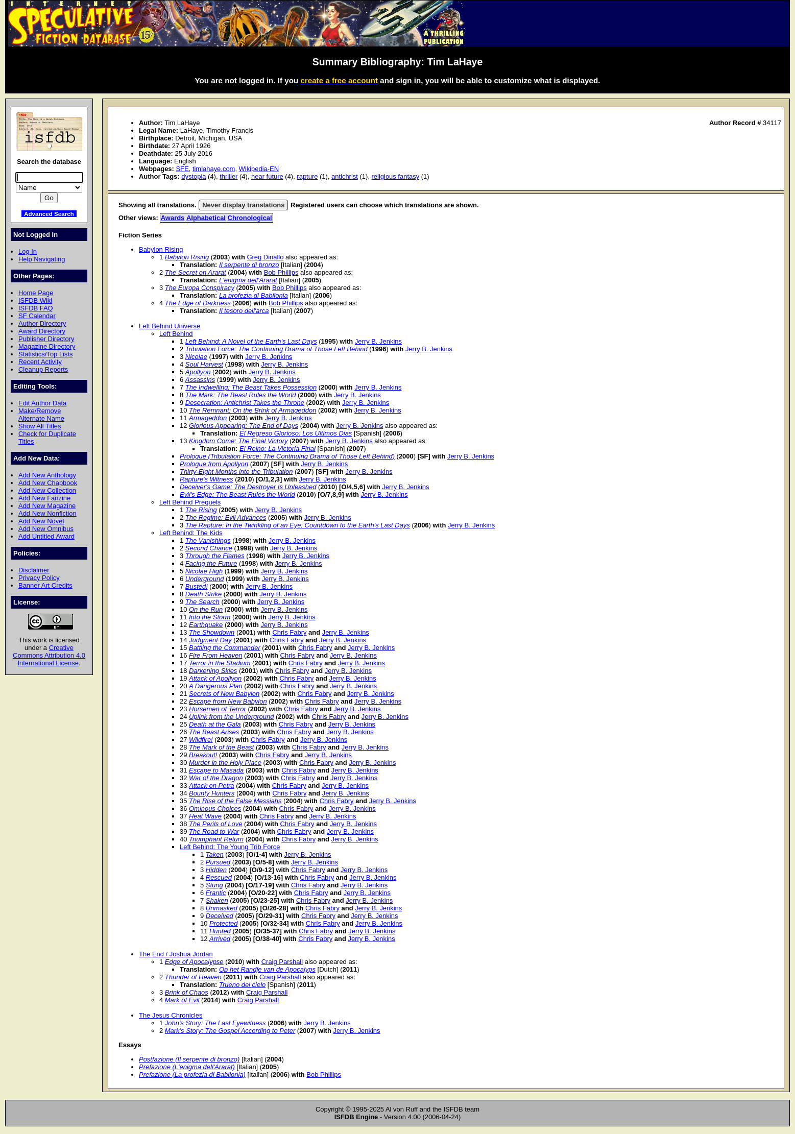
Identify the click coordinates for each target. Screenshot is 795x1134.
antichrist (344, 176)
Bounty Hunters (211, 793)
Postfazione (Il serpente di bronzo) (189, 1059)
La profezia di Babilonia (253, 295)
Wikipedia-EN (259, 169)
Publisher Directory (46, 339)
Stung (214, 885)
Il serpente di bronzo (249, 265)
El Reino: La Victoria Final (277, 448)
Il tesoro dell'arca (244, 311)
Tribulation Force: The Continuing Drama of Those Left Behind (276, 349)
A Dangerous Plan (216, 686)
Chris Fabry (290, 632)
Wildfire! (201, 739)
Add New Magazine (47, 506)
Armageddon (208, 418)
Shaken (217, 900)
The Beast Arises (214, 732)
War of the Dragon (216, 778)
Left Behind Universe (169, 326)
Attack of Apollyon (215, 678)
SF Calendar (37, 316)
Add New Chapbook (47, 483)
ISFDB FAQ (35, 308)
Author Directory (42, 323)
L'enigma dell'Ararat (248, 280)
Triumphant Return (216, 839)
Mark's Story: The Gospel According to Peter (230, 1030)
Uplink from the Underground (231, 716)
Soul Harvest (204, 364)
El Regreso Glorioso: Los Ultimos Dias (295, 433)
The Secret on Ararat (195, 272)
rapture (307, 176)
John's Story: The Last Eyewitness (215, 1023)
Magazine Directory (47, 346)
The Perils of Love (215, 824)
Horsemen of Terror (217, 709)
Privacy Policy (39, 578)
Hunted (220, 931)
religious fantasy (396, 176)
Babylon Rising (161, 249)
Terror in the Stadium (219, 663)
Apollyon (198, 372)
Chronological (250, 218)
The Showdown (211, 632)
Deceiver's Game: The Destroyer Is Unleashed (248, 487)
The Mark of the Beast (221, 747)
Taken (215, 854)
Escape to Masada (216, 770)
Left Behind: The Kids (191, 533)
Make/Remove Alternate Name (41, 414)
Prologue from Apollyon (214, 464)
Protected (223, 923)
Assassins (200, 379)
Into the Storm (209, 617)
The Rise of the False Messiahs (235, 801)
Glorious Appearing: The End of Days (243, 425)
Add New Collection (47, 490)
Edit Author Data (42, 403)
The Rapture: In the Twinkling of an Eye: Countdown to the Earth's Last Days (297, 525)
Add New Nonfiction (47, 513)
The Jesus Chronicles (171, 1015)
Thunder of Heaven (193, 977)
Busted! (196, 586)
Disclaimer (33, 570)
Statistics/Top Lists (45, 354)
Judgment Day (210, 640)
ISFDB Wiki (35, 300)
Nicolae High (204, 571)
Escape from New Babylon (228, 701)
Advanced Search (49, 213)
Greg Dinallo (265, 257)
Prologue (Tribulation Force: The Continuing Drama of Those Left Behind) (287, 456)
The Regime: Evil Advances (226, 517)
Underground (204, 579)
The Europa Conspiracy (199, 288)
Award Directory (41, 331)
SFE (182, 169)
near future (267, 176)
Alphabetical (206, 218)
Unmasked (221, 908)
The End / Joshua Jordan (176, 954)
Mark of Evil (182, 1000)
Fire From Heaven (215, 655)
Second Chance (208, 548)
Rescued (219, 877)
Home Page (35, 293)
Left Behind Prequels (190, 502)
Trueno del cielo (242, 984)
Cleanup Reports (43, 369)
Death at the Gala (215, 724)
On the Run (206, 609)
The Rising (201, 510)
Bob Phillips (281, 272)
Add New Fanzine (44, 498)
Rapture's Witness (206, 479)
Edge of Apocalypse (194, 962)
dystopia (193, 176)
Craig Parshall (282, 962)
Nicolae (196, 356)
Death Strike (203, 594)
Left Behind (176, 333)
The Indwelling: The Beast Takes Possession (251, 387)
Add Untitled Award (46, 536)
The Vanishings (208, 540)
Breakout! (203, 755)
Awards (173, 218)
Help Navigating (41, 259)
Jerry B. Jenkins (378, 341)
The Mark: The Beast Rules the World (240, 395)
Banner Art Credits (45, 585)
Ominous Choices (215, 808)
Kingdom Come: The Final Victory (238, 441)
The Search (202, 602)
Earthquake (206, 625)
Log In (27, 251)
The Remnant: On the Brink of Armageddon (252, 410)
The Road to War (214, 831)
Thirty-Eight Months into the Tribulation (236, 471)
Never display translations (243, 205)
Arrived (219, 939)
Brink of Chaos (186, 992)
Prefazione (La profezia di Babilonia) (192, 1074)
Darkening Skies (213, 670)
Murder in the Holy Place (225, 762)
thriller (228, 176)
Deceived (219, 916)
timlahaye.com (213, 169)
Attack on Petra (211, 785)
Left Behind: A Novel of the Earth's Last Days (251, 341)
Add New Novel (41, 521)
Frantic (216, 893)
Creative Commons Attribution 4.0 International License (49, 655)
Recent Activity (40, 362)
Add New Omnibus (46, 529)
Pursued (218, 862)
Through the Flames (215, 556)
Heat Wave (205, 816)
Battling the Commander (224, 648)
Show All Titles (39, 426)
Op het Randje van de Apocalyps (267, 969)
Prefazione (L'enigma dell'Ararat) (187, 1067)
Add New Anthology (47, 475)
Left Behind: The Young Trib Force (230, 847)
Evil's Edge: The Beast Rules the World (237, 494)
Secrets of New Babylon (224, 693)
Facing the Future (211, 563)
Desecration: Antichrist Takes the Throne (244, 402)
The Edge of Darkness (198, 303)
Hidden (216, 870)
